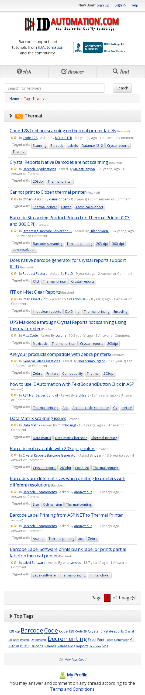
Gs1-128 (13, 646)
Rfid (36, 281)
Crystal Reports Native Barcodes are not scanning (59, 162)
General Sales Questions (41, 361)
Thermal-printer (60, 181)
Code (51, 630)
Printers (52, 373)
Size (36, 504)
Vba (105, 646)
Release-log (66, 646)
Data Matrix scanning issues (38, 418)
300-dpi (118, 243)
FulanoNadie (99, 231)
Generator (121, 640)
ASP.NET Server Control (40, 395)
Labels (73, 145)
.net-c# (127, 407)
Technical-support (89, 207)
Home (14, 98)
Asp (65, 407)
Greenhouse (76, 299)
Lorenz (61, 335)
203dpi (38, 181)
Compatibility (72, 373)
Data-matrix (42, 438)
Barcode (57, 145)
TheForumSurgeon (91, 361)
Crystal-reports (82, 281)
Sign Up (103, 5)
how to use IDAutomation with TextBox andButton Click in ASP (72, 384)
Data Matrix (31, 425)
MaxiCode (30, 335)
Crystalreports (118, 145)
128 (11, 631)
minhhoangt (67, 425)
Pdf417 (24, 646)
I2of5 (69, 311)
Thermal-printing (79, 243)
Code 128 (30, 137)
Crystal (93, 631)
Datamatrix (39, 640)
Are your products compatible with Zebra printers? (61, 354)
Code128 (82, 467)
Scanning (39, 145)
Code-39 (81, 631)
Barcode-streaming (48, 243)
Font (100, 639)
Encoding (120, 311)
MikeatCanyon (84, 169)
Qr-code (36, 646)
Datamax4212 (92, 145)
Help (134, 5)
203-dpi (102, 243)
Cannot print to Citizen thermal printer (48, 192)
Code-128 (66, 631)
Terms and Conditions (72, 689)
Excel (92, 639)
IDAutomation (50, 47)
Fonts (109, 640)
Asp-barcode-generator (90, 407)
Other (27, 199)
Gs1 (133, 639)
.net (81, 538)
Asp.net (38, 538)
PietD (69, 273)
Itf (78, 311)
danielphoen (58, 199)
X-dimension (52, 504)
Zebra (37, 373)
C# (115, 407)
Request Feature (35, 273)
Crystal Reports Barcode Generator (50, 455)
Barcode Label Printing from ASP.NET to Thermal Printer (66, 515)
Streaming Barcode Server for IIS (47, 231)
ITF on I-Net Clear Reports (35, 292)
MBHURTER (63, 137)
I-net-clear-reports (47, 311)
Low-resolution (24, 249)
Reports (82, 646)
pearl (98, 455)
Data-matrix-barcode (71, 438)
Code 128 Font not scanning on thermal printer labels (63, 130)
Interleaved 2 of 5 (36, 299)
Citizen (66, 207)
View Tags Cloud (75, 659)
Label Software (34, 562)
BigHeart (82, 395)
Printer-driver (99, 575)
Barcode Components (40, 492)
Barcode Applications (39, 169)
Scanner (95, 646)
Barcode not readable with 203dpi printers (52, 448)
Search (122, 88)
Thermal (19, 151)
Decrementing (67, 638)
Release (50, 646)
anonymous (83, 492)
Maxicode (40, 343)
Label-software (44, 575)
